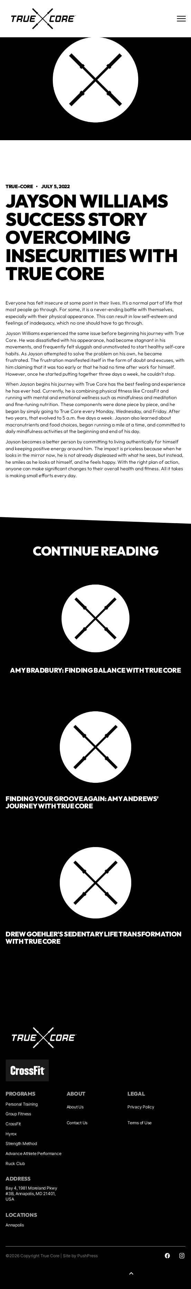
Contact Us (77, 1122)
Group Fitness (18, 1113)
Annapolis (15, 1225)
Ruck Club (15, 1163)
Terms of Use (139, 1122)
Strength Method (21, 1143)
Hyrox (11, 1133)
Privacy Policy (140, 1106)
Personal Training (22, 1104)
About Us (75, 1106)
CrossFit (13, 1123)
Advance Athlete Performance (33, 1153)
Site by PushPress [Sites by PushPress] (80, 1255)
